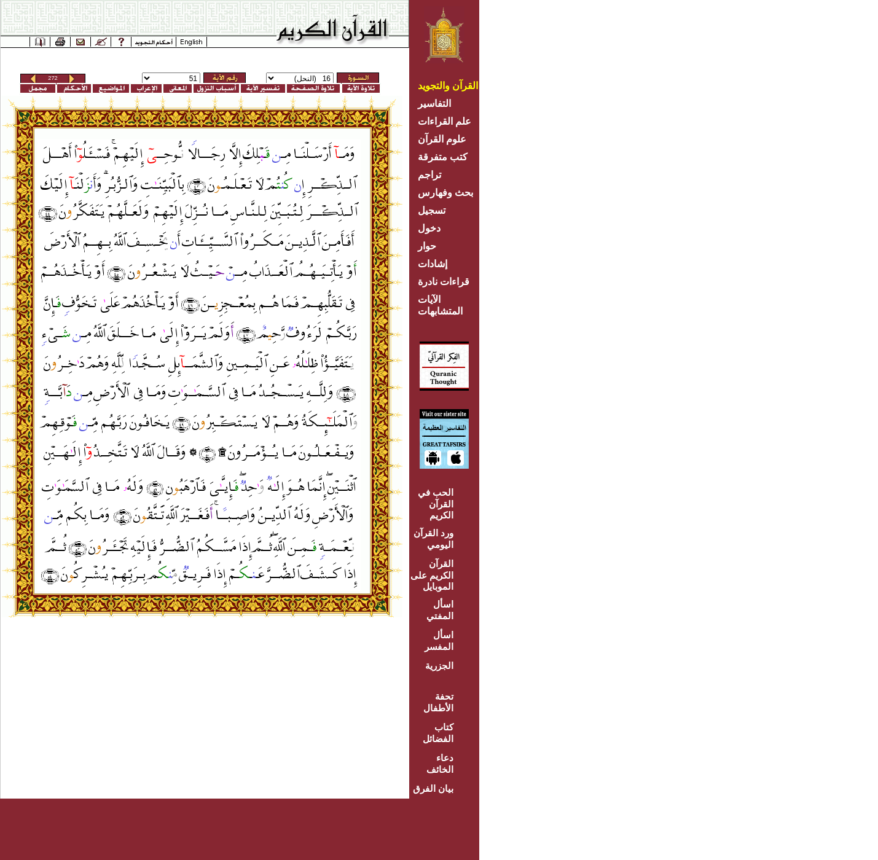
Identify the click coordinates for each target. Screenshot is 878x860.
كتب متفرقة (443, 157)
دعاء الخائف (439, 763)
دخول (429, 228)
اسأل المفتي (439, 610)
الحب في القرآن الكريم (435, 503)
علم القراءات (444, 121)
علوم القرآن (442, 139)
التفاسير (434, 103)
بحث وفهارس (448, 192)
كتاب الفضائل (438, 733)
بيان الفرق (433, 788)
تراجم (429, 175)
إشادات (432, 264)
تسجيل (431, 210)
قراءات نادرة (443, 281)
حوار (427, 246)
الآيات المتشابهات (440, 305)
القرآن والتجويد (448, 85)
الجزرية (439, 665)
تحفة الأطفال (438, 702)
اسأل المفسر (439, 641)
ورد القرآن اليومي (433, 539)
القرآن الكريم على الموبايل (431, 575)
